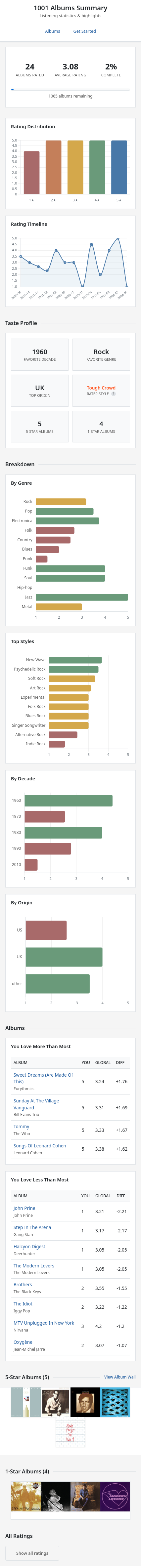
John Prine (24, 1208)
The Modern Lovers (34, 1265)
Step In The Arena (32, 1227)
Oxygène (23, 1342)
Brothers (23, 1284)
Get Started (84, 31)
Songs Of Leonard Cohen (40, 1145)
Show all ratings (32, 1553)
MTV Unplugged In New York (44, 1323)
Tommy (21, 1126)
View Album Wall (120, 1377)
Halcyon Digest (29, 1246)
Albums (52, 31)
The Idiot (23, 1303)
